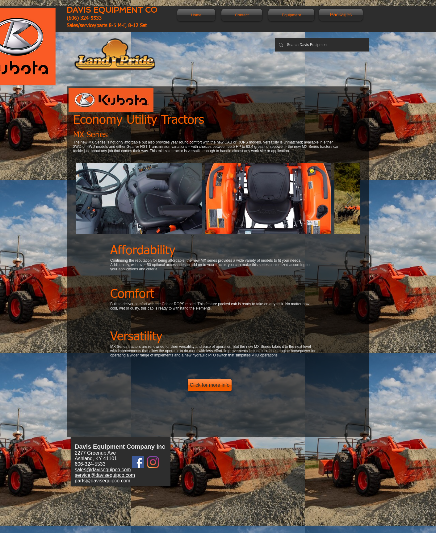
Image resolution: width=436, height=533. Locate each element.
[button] (289, 15)
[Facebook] (138, 462)
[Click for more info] (210, 385)
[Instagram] (153, 462)
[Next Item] (349, 199)
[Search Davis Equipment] (321, 45)
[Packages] (341, 15)
